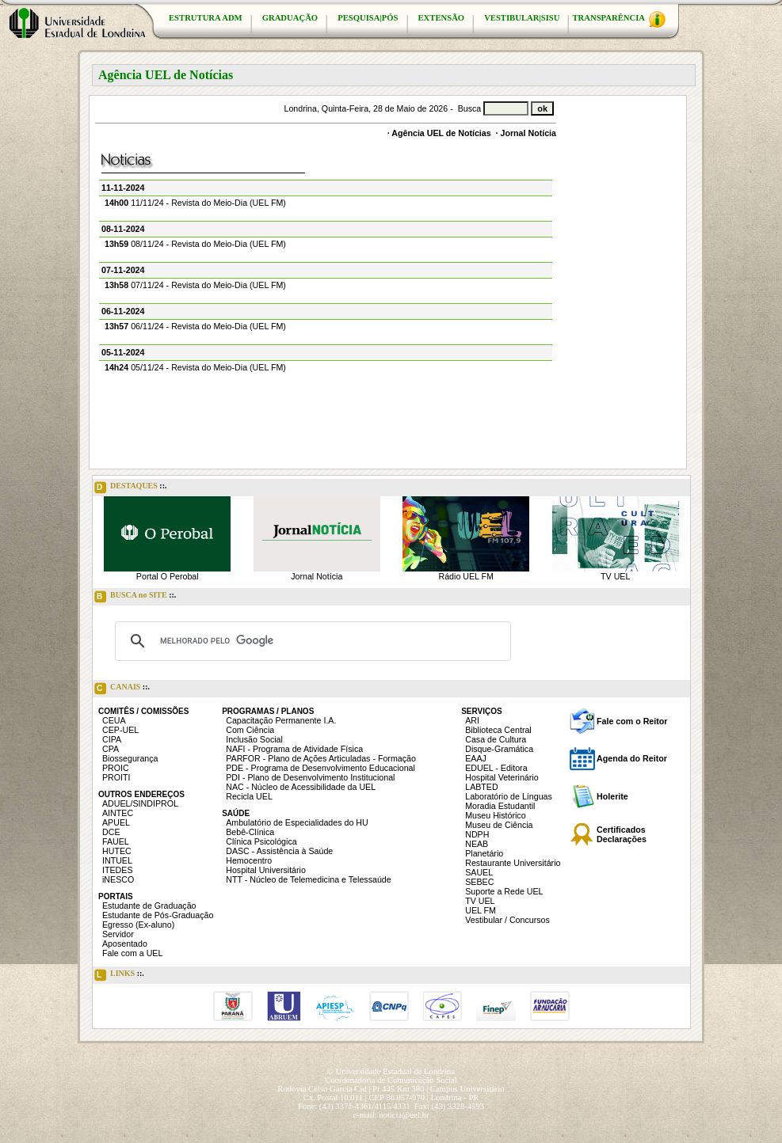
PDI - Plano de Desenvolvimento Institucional (310, 777)
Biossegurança (130, 758)
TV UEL (615, 576)
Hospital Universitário (266, 870)
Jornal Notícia (528, 133)
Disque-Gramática (499, 749)
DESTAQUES (130, 487)
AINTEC (117, 813)
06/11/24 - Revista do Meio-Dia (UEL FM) (195, 326)
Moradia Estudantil (500, 806)
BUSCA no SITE (135, 596)
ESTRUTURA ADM (205, 17)
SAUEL (479, 872)
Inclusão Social (254, 739)
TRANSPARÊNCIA (619, 19)
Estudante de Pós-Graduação (157, 915)
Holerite (612, 796)
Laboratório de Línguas (508, 796)
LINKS (119, 975)
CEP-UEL (120, 730)
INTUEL (117, 860)
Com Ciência (250, 730)
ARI (472, 720)
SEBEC (479, 882)
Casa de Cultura (495, 739)
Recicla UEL (249, 796)
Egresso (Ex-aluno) (138, 924)
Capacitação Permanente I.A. (281, 720)
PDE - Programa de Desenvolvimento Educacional (320, 768)
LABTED (481, 787)
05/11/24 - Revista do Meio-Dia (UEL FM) (195, 367)
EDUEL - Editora (496, 768)
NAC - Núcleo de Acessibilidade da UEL (301, 787)
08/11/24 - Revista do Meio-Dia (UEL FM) (195, 244)
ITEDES (117, 870)
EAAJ (475, 758)
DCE (111, 832)
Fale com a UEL (132, 953)
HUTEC (117, 851)
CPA (110, 749)
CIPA (111, 739)
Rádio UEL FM (466, 576)
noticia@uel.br (404, 1115)
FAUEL (115, 841)
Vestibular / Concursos (507, 920)
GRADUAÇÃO (290, 17)
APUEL (116, 822)
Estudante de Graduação (149, 905)
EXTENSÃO (441, 17)
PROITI (116, 777)
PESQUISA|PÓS (368, 17)
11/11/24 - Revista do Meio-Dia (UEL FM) (195, 202)
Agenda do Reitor (632, 758)
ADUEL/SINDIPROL (140, 803)
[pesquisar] (310, 641)
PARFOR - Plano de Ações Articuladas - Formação (321, 758)
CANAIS (122, 688)
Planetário (484, 853)
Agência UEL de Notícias (440, 133)
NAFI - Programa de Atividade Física (294, 749)
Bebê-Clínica (250, 832)
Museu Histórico (495, 815)
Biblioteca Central (498, 730)
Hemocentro (249, 860)
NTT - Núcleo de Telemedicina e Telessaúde (308, 879)
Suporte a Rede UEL (504, 891)
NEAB (476, 844)
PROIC (115, 768)
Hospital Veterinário (501, 777)
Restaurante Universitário (512, 863)
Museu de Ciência (498, 825)
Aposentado (124, 943)
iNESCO (118, 879)
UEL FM (480, 910)
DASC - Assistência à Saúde (279, 851)
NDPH (477, 834)
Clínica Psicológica (261, 841)
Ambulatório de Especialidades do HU (297, 822)
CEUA (114, 720)
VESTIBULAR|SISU (521, 17)
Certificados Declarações (622, 834)
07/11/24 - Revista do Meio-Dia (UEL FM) (195, 285)
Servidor (118, 934)
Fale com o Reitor (632, 721)
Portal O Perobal (167, 576)
